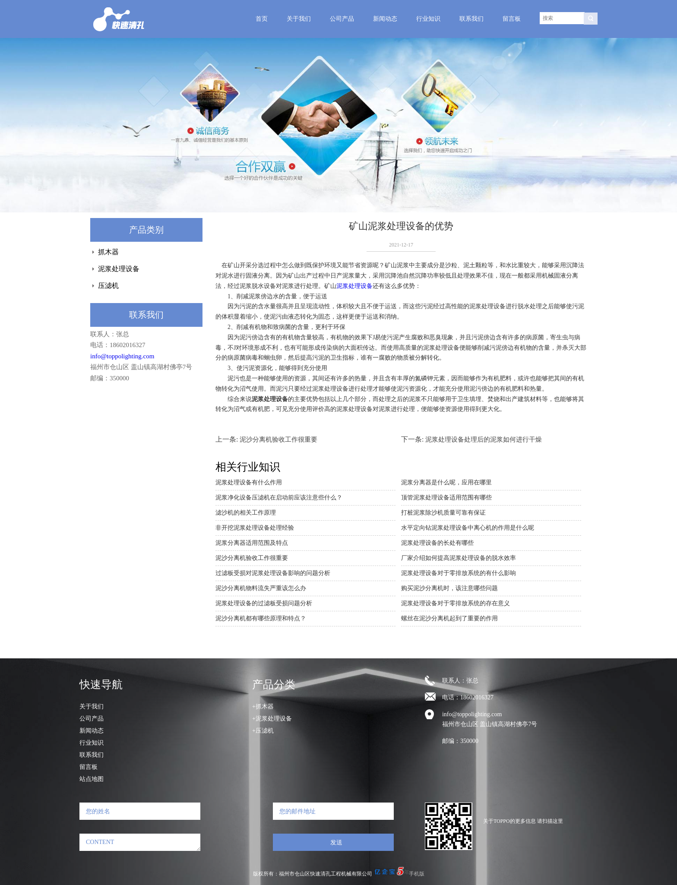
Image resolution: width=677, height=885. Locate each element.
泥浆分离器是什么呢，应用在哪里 (446, 482)
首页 (262, 19)
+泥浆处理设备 (272, 718)
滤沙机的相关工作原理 (245, 512)
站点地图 (91, 779)
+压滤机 (263, 730)
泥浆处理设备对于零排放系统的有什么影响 (458, 573)
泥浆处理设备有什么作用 (248, 482)
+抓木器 (263, 706)
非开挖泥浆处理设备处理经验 (254, 528)
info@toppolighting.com (122, 356)
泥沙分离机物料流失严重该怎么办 (260, 588)
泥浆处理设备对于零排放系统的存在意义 (455, 603)
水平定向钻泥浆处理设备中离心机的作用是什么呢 (467, 528)
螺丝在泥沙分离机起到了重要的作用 (449, 618)
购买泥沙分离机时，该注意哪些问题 (449, 588)
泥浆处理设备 (118, 268)
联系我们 (471, 19)
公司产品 (342, 19)
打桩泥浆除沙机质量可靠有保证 (443, 512)
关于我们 (299, 19)
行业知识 (428, 19)
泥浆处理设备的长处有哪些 (437, 543)
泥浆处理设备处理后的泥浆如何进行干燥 (483, 439)
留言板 (512, 19)
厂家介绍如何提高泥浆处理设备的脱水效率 (458, 558)
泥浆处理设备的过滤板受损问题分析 (263, 603)
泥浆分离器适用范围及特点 (251, 543)
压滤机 (108, 285)
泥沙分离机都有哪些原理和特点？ (260, 618)
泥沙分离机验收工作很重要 (278, 439)
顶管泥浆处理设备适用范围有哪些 (446, 497)
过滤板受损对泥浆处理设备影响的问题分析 (272, 573)
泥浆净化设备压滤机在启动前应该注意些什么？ (278, 497)
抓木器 (108, 252)
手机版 (416, 874)
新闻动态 (385, 19)
